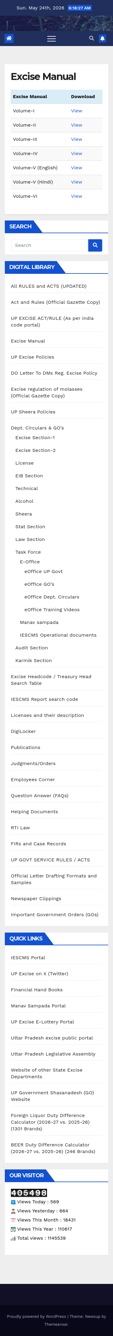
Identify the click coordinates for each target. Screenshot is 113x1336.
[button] (91, 38)
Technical (26, 488)
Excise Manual (28, 341)
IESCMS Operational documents (58, 635)
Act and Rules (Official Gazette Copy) (55, 302)
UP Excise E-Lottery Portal (42, 1022)
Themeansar (55, 1324)
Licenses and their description (47, 715)
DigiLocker (23, 731)
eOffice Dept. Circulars (51, 597)
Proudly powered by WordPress (37, 1316)
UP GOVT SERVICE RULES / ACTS (50, 860)
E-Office (30, 562)
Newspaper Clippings (36, 898)
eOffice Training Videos (52, 609)
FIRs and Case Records (38, 844)
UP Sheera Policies (33, 412)
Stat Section (30, 526)
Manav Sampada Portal (38, 1006)
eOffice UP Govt (43, 571)
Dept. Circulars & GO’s (37, 428)
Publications (25, 747)
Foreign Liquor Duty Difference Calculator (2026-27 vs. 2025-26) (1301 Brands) (50, 1122)
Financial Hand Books (37, 990)
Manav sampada (39, 622)
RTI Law (20, 827)
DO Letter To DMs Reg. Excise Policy (54, 373)
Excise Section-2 (35, 450)
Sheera (23, 514)
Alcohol (24, 501)
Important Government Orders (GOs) (55, 914)
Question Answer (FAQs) (39, 795)
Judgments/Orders (33, 763)
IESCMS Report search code (44, 699)
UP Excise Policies (32, 357)
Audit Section (31, 648)
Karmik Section (33, 660)
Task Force (28, 552)
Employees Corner (33, 779)
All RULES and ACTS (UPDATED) (48, 286)
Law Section (30, 539)
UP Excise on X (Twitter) (39, 973)
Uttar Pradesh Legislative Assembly (53, 1054)
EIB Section (29, 476)
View (76, 111)
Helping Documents (34, 811)
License (24, 463)
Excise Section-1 (35, 437)
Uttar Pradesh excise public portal (52, 1038)
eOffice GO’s (39, 584)
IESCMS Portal (28, 957)
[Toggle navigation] (51, 38)
